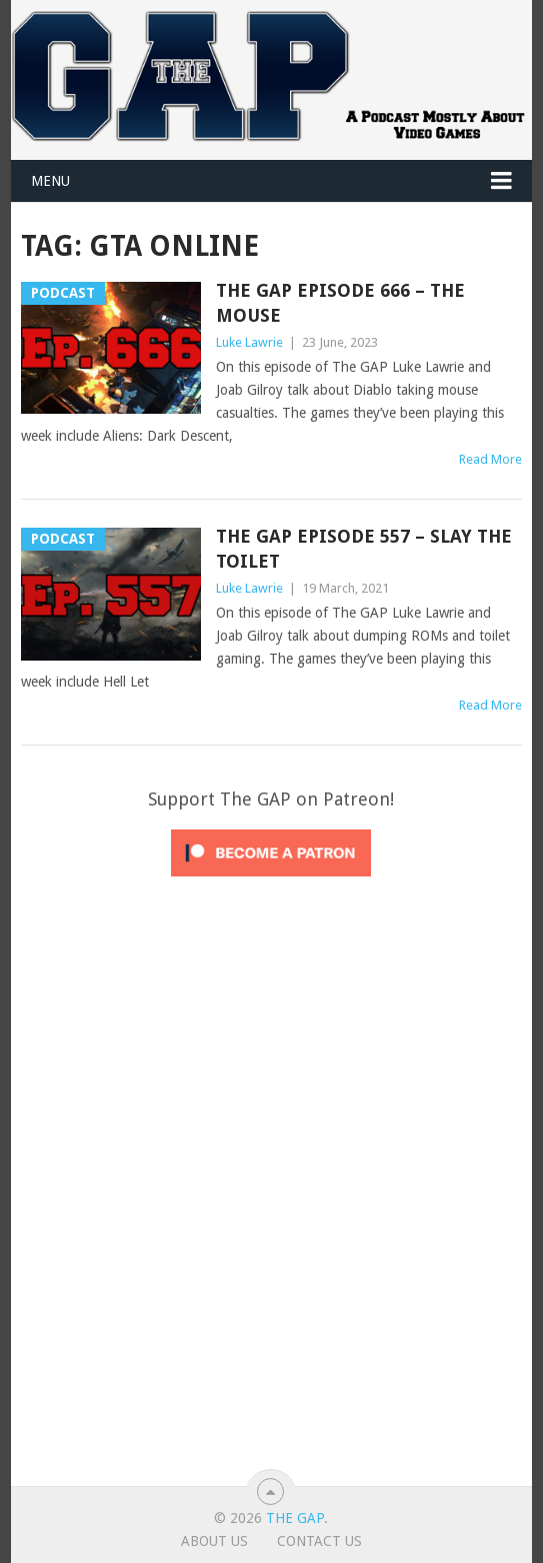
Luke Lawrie (249, 342)
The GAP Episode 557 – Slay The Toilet (364, 549)
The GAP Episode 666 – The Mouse (340, 303)
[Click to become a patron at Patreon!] (271, 881)
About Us (214, 1541)
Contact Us (319, 1541)
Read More (490, 459)
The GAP (295, 1518)
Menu (50, 181)
